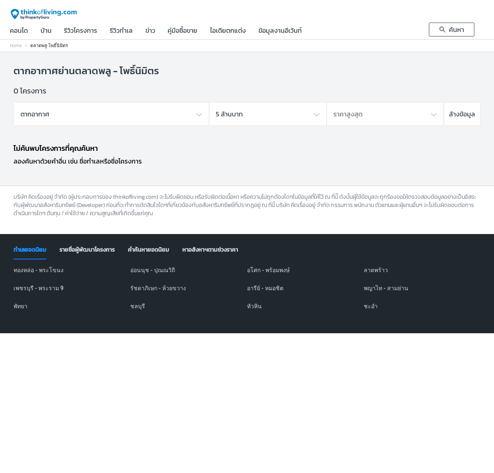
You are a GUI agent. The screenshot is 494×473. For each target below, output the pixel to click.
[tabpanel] (247, 293)
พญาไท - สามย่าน (386, 288)
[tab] (30, 250)
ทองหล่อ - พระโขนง (38, 270)
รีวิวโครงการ (80, 31)
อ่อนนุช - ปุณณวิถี (152, 270)
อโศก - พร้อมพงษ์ (268, 270)
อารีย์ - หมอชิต (265, 288)
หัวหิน (254, 306)
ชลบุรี (137, 306)
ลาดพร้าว (376, 270)
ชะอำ (371, 306)
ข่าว (150, 31)
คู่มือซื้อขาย (182, 31)
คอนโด (19, 31)
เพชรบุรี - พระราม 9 (38, 288)
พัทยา (20, 306)
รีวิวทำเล (121, 31)
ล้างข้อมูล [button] (462, 114)
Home (16, 45)
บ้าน (46, 31)
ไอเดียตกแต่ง (228, 31)
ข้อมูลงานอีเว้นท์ (280, 31)
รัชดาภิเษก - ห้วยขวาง (158, 288)
